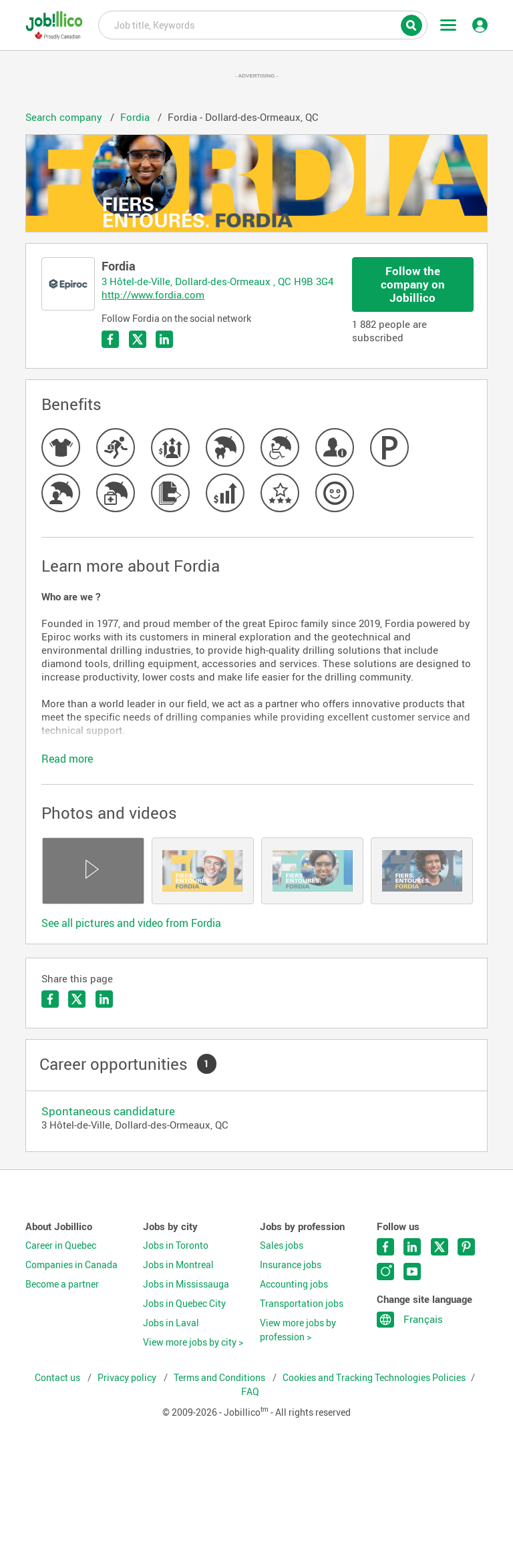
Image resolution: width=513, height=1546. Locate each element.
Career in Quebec (60, 1245)
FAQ (250, 1392)
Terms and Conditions (220, 1378)
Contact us (58, 1378)
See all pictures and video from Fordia (131, 923)
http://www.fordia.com (153, 294)
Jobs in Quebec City (184, 1304)
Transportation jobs (301, 1304)
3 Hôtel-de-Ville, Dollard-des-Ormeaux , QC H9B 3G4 (217, 281)
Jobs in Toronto (175, 1245)
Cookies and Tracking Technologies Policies (374, 1378)
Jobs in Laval (171, 1323)
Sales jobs (281, 1245)
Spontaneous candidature (108, 1111)
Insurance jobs (290, 1265)
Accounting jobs (294, 1284)
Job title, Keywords (263, 24)
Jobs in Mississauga (186, 1284)
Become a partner (62, 1284)
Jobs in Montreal (178, 1265)
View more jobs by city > (193, 1342)
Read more (67, 758)
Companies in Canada (71, 1265)
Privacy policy (128, 1378)
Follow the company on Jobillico (413, 284)
